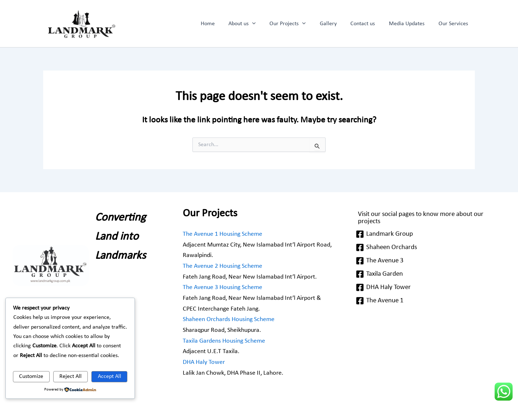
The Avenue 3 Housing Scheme (222, 287)
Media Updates (410, 24)
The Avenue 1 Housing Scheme (222, 234)
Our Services (454, 24)
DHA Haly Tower (204, 362)
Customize (31, 376)
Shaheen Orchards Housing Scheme (228, 319)
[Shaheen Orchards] (429, 247)
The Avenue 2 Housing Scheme (222, 266)
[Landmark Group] (429, 234)
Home (223, 24)
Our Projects (298, 23)
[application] (265, 23)
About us (255, 23)
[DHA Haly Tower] (429, 287)
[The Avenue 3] (429, 261)
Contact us (368, 24)
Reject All (70, 376)
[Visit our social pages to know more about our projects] (429, 218)
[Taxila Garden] (429, 274)
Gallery (336, 24)
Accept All (109, 376)
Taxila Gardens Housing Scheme (224, 341)
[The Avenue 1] (429, 301)
